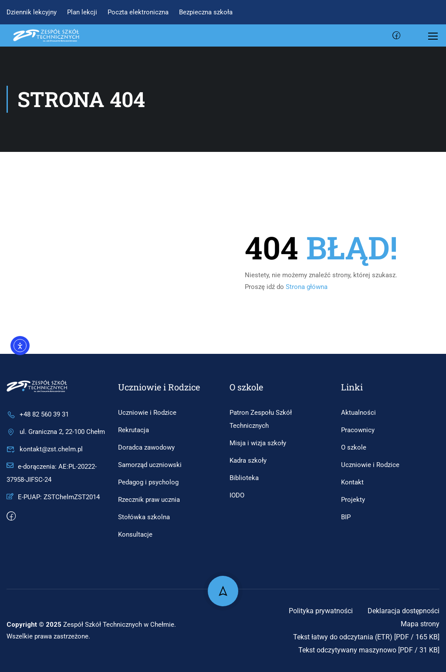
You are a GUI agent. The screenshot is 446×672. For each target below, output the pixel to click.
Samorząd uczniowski (150, 465)
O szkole (353, 447)
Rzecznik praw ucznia (149, 500)
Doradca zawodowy (146, 447)
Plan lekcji (82, 12)
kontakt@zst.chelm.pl (45, 449)
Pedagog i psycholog (148, 482)
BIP (346, 517)
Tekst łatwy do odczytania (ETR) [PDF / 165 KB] (366, 637)
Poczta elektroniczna (138, 12)
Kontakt (352, 482)
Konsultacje (135, 534)
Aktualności (358, 413)
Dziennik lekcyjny (32, 12)
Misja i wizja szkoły (258, 443)
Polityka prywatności (321, 611)
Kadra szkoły (248, 460)
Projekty (353, 500)
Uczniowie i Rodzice (147, 413)
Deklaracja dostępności (403, 611)
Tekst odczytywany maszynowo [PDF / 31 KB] (368, 650)
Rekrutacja (133, 430)
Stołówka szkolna (144, 517)
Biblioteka (244, 478)
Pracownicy (358, 430)
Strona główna (307, 287)
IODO (237, 495)
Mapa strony (420, 624)
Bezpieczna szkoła (206, 12)
